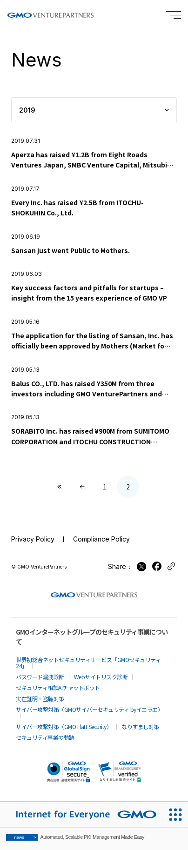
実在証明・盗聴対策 (40, 699)
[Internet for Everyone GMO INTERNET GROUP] (81, 814)
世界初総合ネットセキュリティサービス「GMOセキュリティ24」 (88, 662)
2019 (27, 110)
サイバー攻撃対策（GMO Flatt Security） (64, 726)
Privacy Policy (32, 539)
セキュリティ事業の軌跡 (45, 737)
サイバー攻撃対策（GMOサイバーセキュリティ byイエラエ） (89, 709)
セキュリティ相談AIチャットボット (58, 687)
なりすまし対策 (140, 726)
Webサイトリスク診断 (101, 677)
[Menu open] (173, 15)
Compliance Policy (101, 539)
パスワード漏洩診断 (40, 677)
